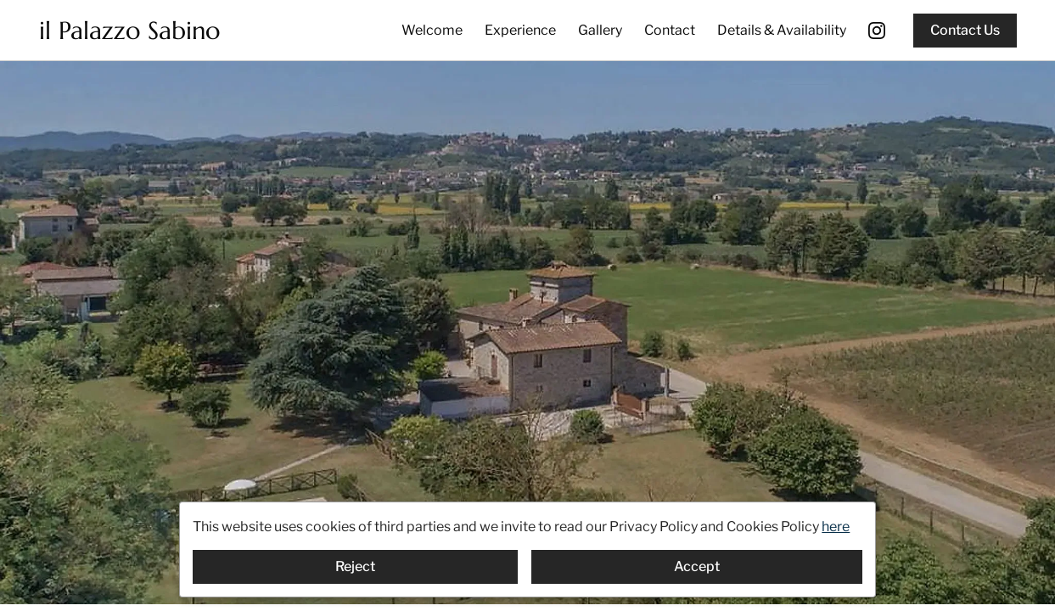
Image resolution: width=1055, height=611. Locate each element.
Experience (520, 30)
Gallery (600, 30)
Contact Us (965, 30)
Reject (355, 566)
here (836, 527)
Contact (669, 30)
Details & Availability (781, 30)
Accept (697, 566)
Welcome (432, 30)
